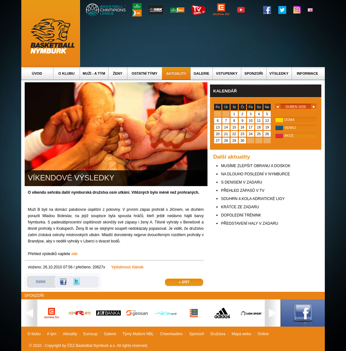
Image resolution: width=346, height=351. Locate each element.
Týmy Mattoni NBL (138, 334)
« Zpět (184, 282)
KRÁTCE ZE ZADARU (240, 207)
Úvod (37, 73)
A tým (51, 334)
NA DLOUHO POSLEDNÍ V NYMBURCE (255, 174)
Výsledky (278, 73)
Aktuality (176, 73)
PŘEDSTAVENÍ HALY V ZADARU (249, 223)
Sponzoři (253, 73)
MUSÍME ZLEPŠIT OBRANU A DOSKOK (255, 166)
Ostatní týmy (145, 73)
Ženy (117, 73)
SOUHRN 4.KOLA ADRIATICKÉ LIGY (253, 199)
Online (263, 334)
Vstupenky (227, 73)
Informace (307, 73)
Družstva (217, 334)
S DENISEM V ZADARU (241, 182)
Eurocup (90, 334)
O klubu (67, 73)
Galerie (201, 73)
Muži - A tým (94, 73)
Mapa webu (241, 334)
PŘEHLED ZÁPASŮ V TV (242, 190)
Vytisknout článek (127, 267)
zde (74, 254)
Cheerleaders (171, 334)
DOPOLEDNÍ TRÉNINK (241, 215)
